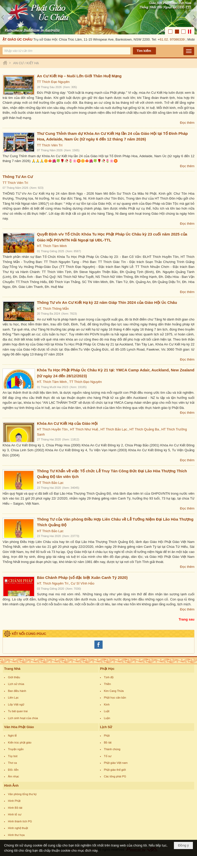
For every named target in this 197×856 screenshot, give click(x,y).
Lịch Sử (106, 727)
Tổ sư (107, 756)
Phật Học (107, 669)
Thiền (107, 683)
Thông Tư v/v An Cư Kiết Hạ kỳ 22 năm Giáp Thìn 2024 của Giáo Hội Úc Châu (107, 302)
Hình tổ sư (14, 814)
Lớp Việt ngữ (16, 704)
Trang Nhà (12, 669)
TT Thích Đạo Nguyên (53, 82)
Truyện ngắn (16, 749)
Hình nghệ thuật (18, 828)
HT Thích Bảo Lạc (114, 429)
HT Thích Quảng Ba (144, 429)
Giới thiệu (14, 677)
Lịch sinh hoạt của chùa (23, 718)
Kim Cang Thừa (114, 690)
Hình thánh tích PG (20, 821)
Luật (106, 711)
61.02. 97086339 (173, 39)
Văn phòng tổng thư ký (22, 794)
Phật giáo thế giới (115, 769)
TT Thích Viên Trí (50, 145)
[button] (188, 51)
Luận (107, 718)
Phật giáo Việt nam (116, 762)
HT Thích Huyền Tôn (52, 429)
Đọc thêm (187, 123)
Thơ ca (12, 762)
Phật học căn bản (115, 697)
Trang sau (186, 619)
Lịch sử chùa (16, 683)
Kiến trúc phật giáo (20, 742)
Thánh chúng (112, 749)
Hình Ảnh (11, 785)
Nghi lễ (12, 735)
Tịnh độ (109, 677)
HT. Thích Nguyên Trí (52, 583)
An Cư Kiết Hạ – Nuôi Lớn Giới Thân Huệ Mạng (79, 76)
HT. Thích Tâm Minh (52, 246)
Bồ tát (108, 742)
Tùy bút (12, 756)
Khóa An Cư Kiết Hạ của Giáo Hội (67, 423)
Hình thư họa (16, 834)
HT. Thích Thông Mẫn (53, 309)
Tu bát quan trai (18, 711)
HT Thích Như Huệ (84, 429)
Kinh (107, 704)
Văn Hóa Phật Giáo (19, 727)
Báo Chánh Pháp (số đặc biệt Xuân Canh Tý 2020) (82, 577)
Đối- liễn (13, 769)
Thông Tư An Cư (18, 176)
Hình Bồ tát (15, 807)
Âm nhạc (13, 776)
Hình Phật (14, 800)
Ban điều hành (17, 690)
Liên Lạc (13, 697)
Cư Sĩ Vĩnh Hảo (82, 583)
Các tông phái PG (115, 776)
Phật (107, 735)
